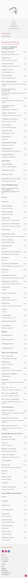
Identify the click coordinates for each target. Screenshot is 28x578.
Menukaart (14, 23)
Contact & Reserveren (14, 28)
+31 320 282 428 (5, 561)
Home (14, 21)
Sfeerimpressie (14, 26)
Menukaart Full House (6, 36)
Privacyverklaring (5, 574)
